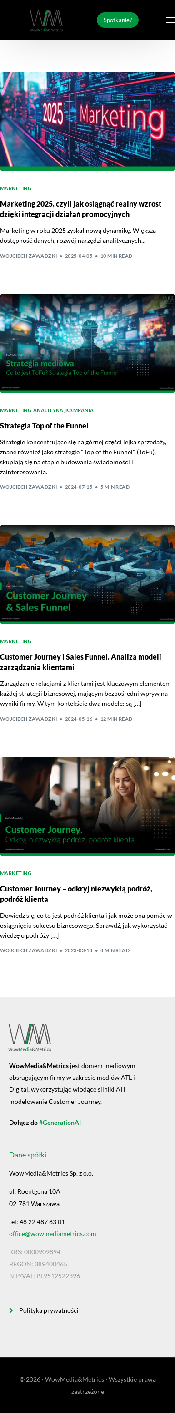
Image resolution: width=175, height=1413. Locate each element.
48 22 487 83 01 (42, 1222)
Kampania (79, 410)
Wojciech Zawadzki (28, 256)
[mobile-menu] (165, 20)
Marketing (15, 188)
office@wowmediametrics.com (52, 1233)
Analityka (48, 410)
